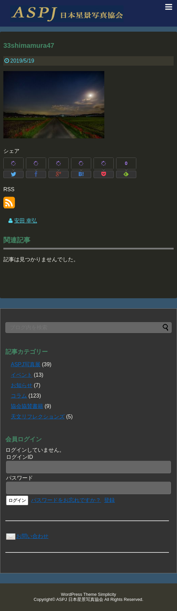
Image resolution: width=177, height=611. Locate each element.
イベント (21, 375)
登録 (109, 500)
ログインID (19, 457)
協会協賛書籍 (27, 406)
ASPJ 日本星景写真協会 (79, 599)
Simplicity (107, 594)
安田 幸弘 (25, 221)
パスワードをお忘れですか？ (66, 500)
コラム (19, 396)
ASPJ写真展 (25, 364)
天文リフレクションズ (38, 416)
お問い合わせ (26, 536)
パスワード (19, 478)
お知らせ (21, 385)
